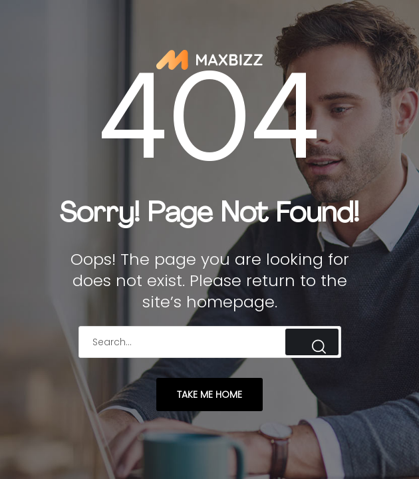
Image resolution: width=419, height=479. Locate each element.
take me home (209, 394)
